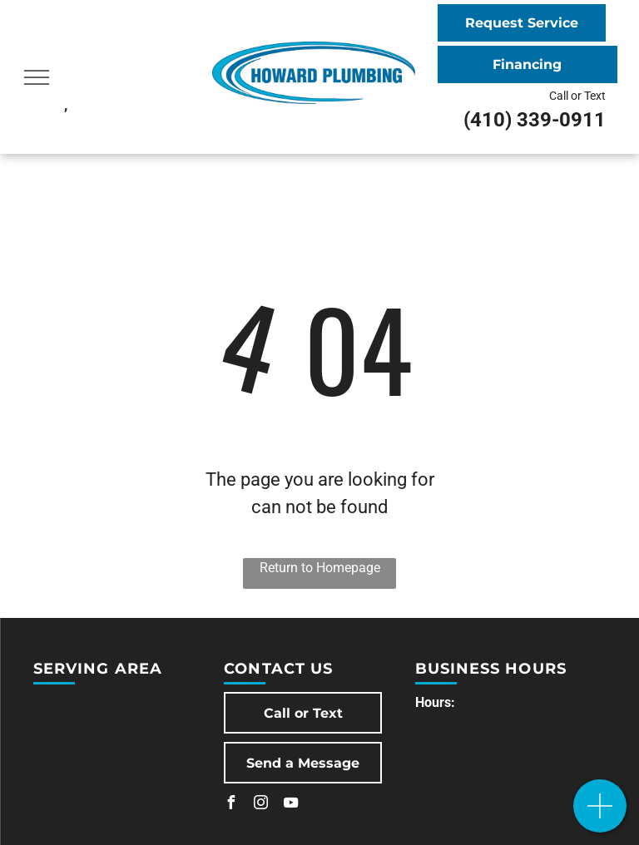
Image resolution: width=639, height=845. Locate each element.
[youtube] (290, 805)
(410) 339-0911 (534, 119)
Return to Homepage (320, 568)
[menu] (36, 77)
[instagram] (260, 805)
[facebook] (230, 805)
